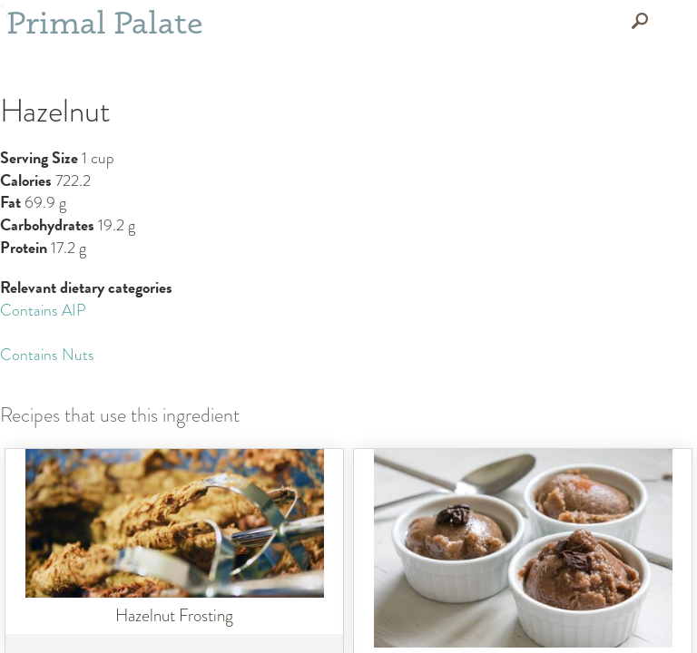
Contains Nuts (47, 355)
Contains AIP (42, 310)
